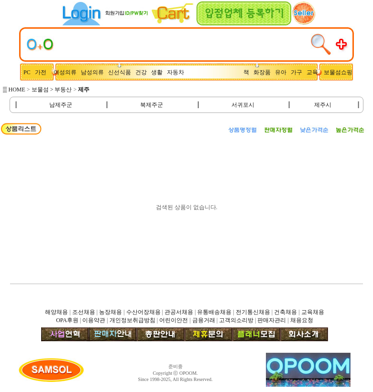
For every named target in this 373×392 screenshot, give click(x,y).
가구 (298, 72)
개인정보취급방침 (132, 320)
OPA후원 (67, 320)
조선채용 (83, 312)
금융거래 (203, 320)
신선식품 (121, 72)
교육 (314, 72)
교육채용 (312, 312)
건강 (143, 72)
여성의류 (66, 72)
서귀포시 (242, 104)
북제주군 (151, 104)
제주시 (322, 104)
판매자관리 (271, 320)
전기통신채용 (253, 312)
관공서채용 (179, 312)
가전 (43, 72)
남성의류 (94, 72)
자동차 (177, 72)
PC (28, 72)
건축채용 (285, 312)
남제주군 (60, 104)
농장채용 (110, 312)
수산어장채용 (143, 312)
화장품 (264, 72)
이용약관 (93, 320)
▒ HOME (14, 89)
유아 (283, 72)
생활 (159, 72)
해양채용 (56, 312)
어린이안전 (173, 320)
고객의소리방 (236, 320)
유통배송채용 (214, 312)
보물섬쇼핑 (338, 72)
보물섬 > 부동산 (52, 89)
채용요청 (301, 320)
